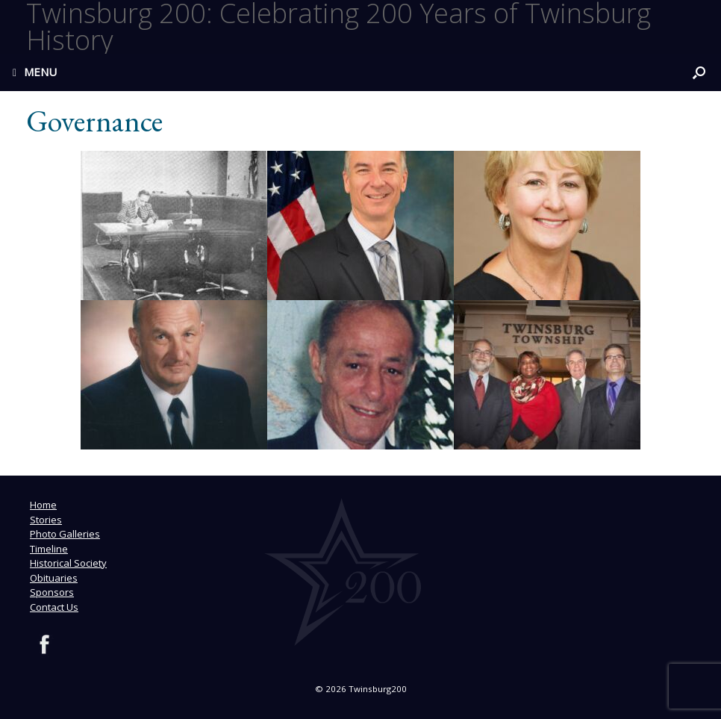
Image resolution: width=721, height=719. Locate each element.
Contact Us (54, 607)
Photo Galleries (65, 534)
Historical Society (68, 563)
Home (43, 504)
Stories (46, 519)
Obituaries (54, 578)
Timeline (49, 548)
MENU (35, 71)
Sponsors (52, 592)
